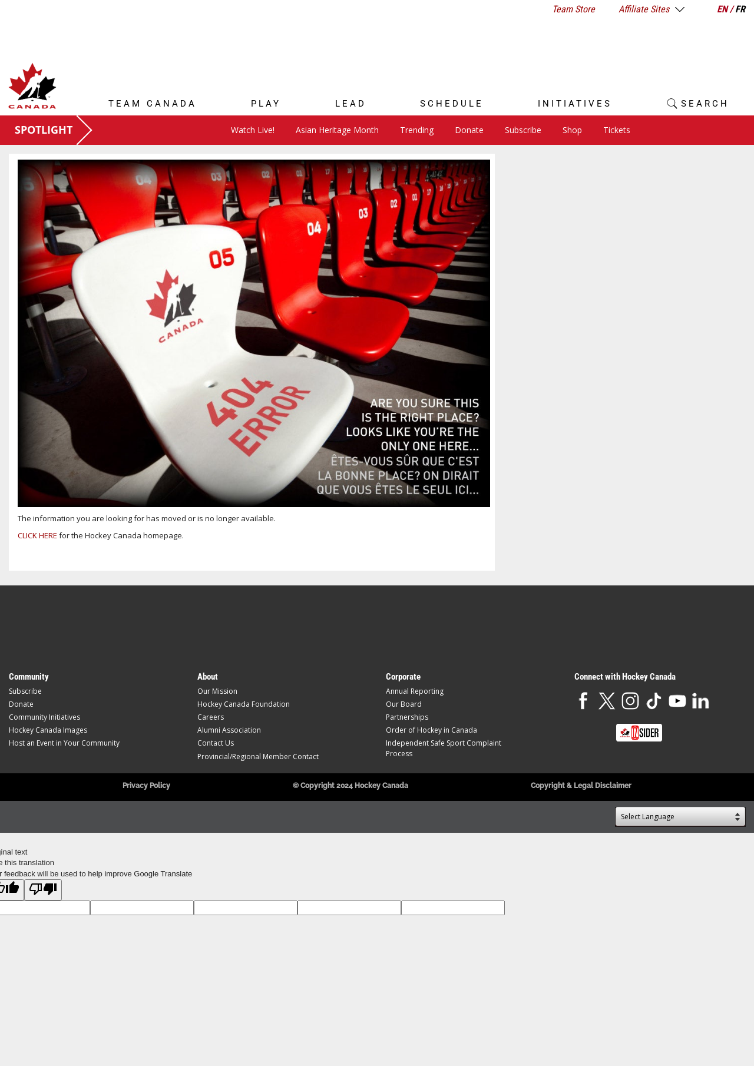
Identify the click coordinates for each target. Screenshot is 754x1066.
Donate (469, 129)
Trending (417, 129)
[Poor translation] (43, 890)
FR (740, 9)
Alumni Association (229, 730)
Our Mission (217, 691)
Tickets (616, 129)
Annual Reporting (415, 691)
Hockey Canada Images (48, 730)
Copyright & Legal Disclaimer (581, 786)
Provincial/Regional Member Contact (258, 757)
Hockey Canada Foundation (243, 704)
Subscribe (523, 129)
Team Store (573, 9)
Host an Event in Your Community (64, 743)
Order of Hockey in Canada (431, 730)
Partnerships (407, 717)
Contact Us (215, 743)
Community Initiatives (44, 717)
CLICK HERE (37, 535)
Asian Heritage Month (337, 129)
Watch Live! (253, 129)
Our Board (404, 704)
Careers (210, 717)
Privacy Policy (146, 786)
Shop (572, 129)
